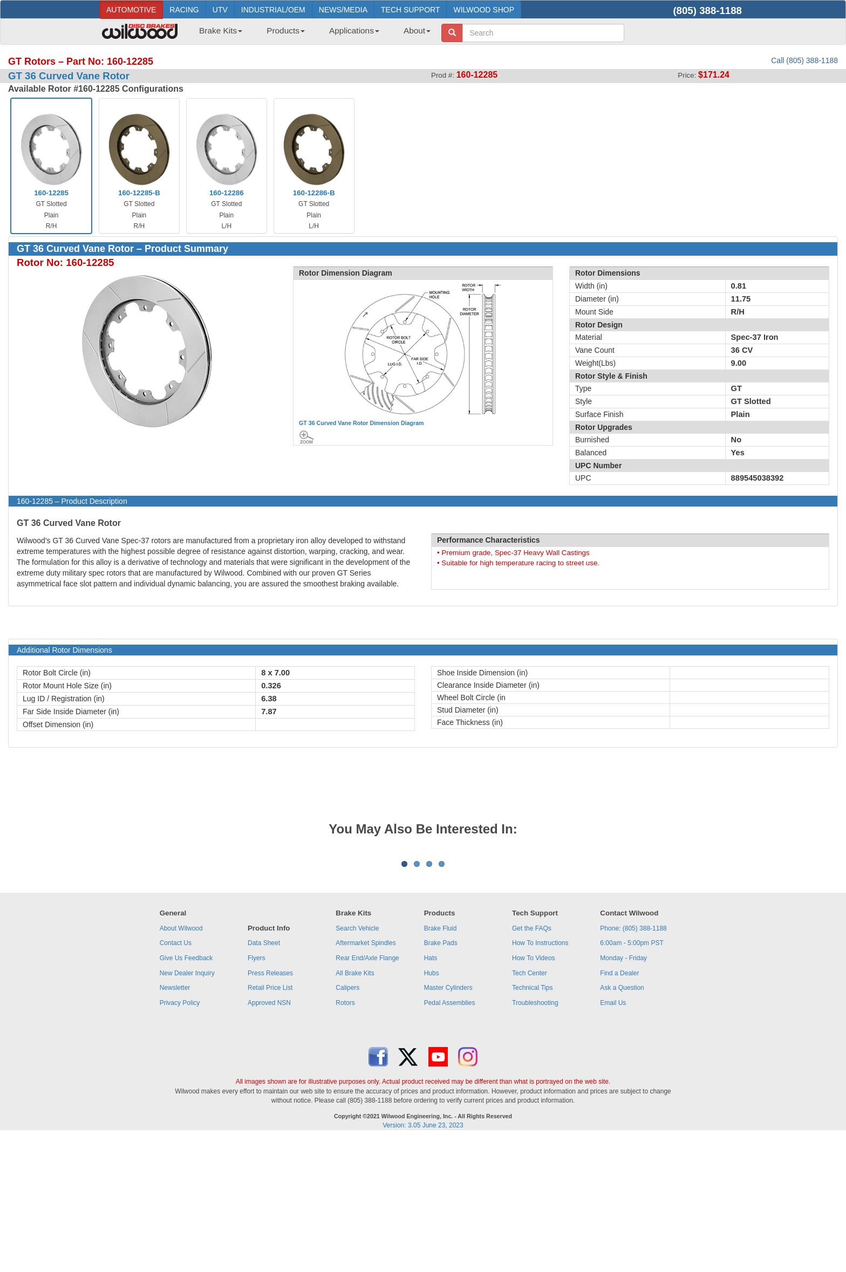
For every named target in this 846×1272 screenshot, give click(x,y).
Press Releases (270, 1107)
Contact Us (176, 1076)
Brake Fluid (440, 1062)
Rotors (345, 1136)
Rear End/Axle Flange (367, 1092)
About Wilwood (181, 1062)
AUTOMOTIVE (131, 9)
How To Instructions (540, 1076)
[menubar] (311, 34)
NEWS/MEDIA (343, 9)
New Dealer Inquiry (187, 1107)
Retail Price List (270, 1121)
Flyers (256, 1092)
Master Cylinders (448, 1121)
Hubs (431, 1107)
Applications (354, 30)
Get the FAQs (531, 1062)
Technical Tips (532, 1121)
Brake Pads (441, 1076)
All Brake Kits (355, 1107)
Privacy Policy (180, 1136)
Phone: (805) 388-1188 (633, 1062)
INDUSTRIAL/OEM (273, 9)
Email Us (613, 1136)
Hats (431, 1092)
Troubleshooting (535, 1136)
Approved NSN (269, 1136)
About (417, 30)
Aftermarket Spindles (365, 1076)
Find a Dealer (619, 1107)
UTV (220, 9)
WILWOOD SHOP (483, 9)
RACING (184, 9)
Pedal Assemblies (449, 1136)
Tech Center (529, 1107)
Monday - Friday (623, 1092)
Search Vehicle (357, 1062)
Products (286, 30)
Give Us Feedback (186, 1092)
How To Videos (533, 1092)
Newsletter (175, 1121)
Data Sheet (264, 1076)
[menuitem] (216, 34)
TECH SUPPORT (410, 9)
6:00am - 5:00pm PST (631, 1076)
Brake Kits (220, 30)
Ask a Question (622, 1121)
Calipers (347, 1121)
